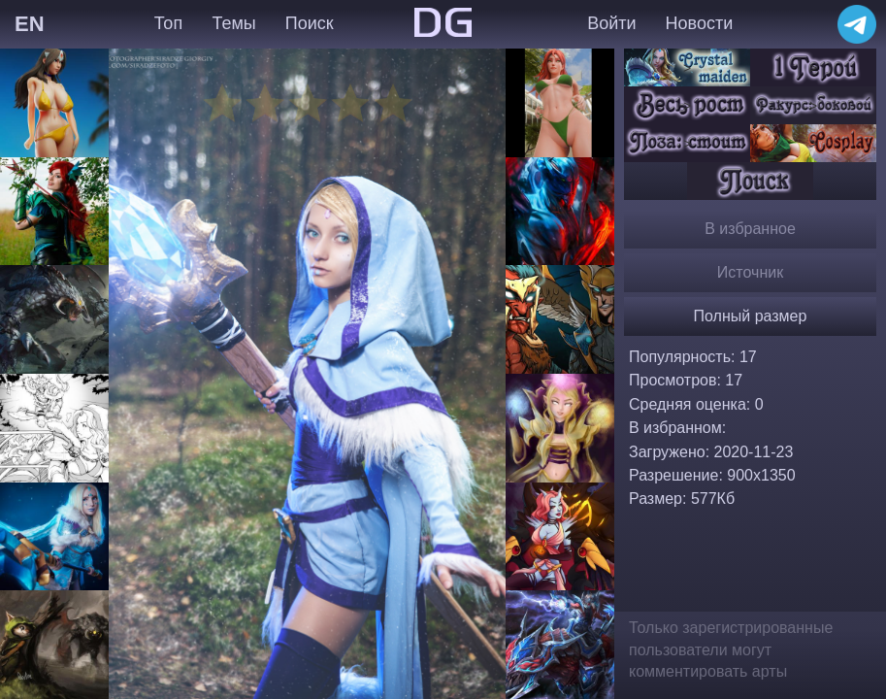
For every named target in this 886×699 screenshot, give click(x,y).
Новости (700, 23)
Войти (611, 23)
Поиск (309, 23)
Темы (233, 23)
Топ (168, 23)
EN (30, 24)
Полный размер (750, 316)
